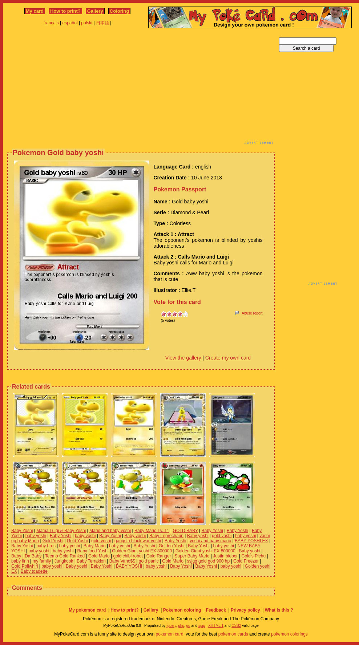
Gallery (95, 11)
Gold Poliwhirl (24, 566)
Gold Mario (99, 556)
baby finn (20, 561)
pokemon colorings (289, 634)
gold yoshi (221, 535)
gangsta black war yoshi (137, 540)
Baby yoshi (135, 535)
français (51, 22)
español (70, 22)
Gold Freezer (246, 561)
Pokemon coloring (182, 610)
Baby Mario (95, 545)
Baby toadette (34, 571)
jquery (171, 626)
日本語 (102, 22)
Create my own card (228, 358)
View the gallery (183, 358)
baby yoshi (35, 535)
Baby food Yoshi (92, 550)
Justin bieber (225, 556)
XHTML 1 (215, 626)
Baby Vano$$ (122, 561)
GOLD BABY (185, 530)
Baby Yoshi (22, 530)
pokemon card (169, 634)
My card (35, 11)
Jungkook (64, 561)
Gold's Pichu (253, 556)
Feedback (216, 610)
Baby (16, 556)
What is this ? (279, 610)
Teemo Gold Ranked (65, 556)
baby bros (46, 545)
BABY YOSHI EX (251, 540)
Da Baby (33, 556)
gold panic (149, 561)
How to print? (65, 11)
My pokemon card (87, 610)
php (181, 626)
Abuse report (252, 313)
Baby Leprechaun (166, 535)
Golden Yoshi (172, 545)
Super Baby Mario (191, 556)
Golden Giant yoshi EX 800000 (142, 550)
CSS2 (236, 626)
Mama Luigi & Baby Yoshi (61, 530)
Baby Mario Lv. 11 (151, 530)
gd (188, 626)
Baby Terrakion (91, 561)
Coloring (119, 11)
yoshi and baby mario (210, 540)
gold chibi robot (127, 556)
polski (86, 22)
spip (201, 626)
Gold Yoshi (53, 540)
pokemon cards (233, 634)
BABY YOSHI (129, 566)
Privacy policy (245, 610)
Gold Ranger (158, 556)
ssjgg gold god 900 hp (208, 561)
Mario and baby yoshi (110, 530)
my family (42, 561)
